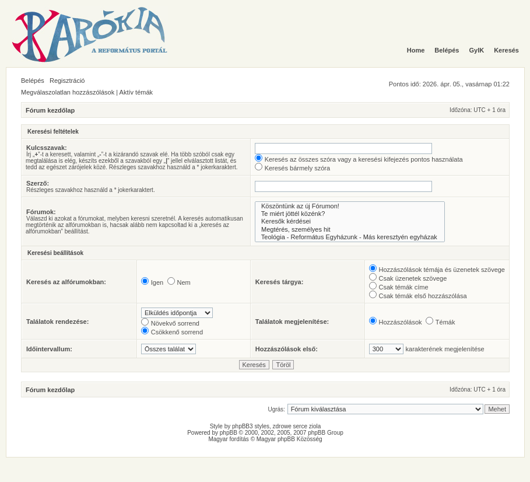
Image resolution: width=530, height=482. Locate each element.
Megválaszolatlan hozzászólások (67, 92)
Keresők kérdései (350, 221)
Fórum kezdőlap (50, 110)
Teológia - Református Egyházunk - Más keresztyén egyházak (350, 237)
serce (300, 426)
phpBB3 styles (250, 426)
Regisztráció (67, 80)
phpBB (228, 432)
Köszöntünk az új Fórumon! (350, 206)
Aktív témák (136, 92)
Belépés (32, 80)
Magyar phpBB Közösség (289, 439)
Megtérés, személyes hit (350, 229)
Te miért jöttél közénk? (350, 214)
